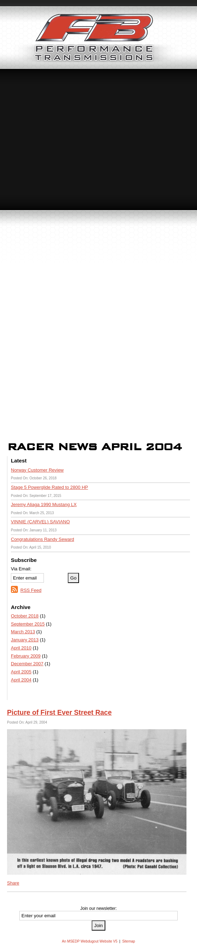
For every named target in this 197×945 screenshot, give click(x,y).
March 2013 (23, 631)
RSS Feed (30, 590)
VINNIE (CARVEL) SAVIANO (40, 521)
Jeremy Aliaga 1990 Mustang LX (44, 504)
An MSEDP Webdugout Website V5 (89, 941)
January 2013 (25, 639)
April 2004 (21, 679)
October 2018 (25, 616)
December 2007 (27, 663)
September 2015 (28, 624)
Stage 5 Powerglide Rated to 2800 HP (49, 487)
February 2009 (26, 656)
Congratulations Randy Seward (42, 539)
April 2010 (21, 648)
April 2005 (21, 671)
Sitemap (128, 941)
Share (13, 883)
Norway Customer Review (37, 470)
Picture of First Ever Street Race (59, 712)
